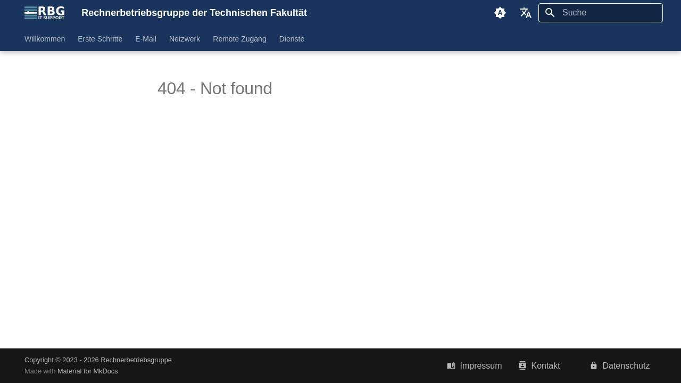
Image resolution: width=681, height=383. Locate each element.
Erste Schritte (100, 39)
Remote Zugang (239, 39)
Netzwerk (184, 39)
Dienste (291, 39)
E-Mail (145, 39)
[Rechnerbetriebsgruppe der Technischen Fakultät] (44, 12)
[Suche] (600, 12)
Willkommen (44, 39)
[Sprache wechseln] (525, 12)
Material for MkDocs (87, 371)
